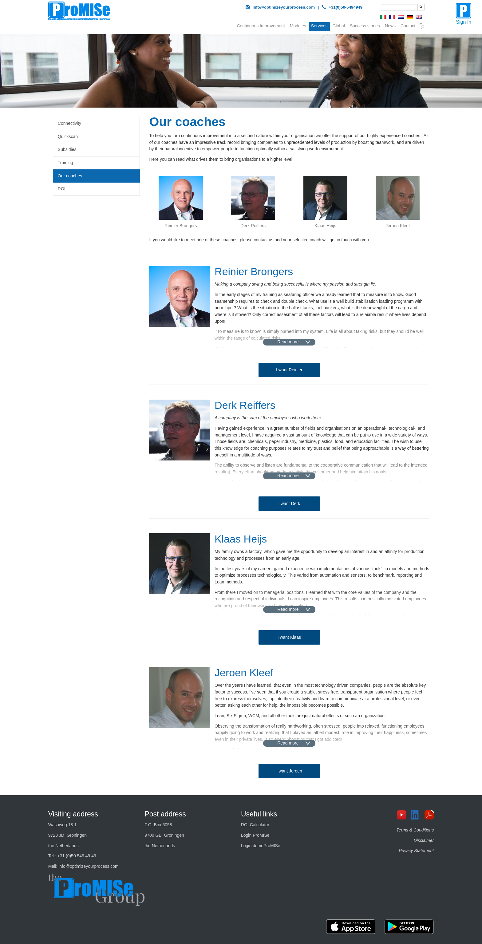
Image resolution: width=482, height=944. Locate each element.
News (390, 25)
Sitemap (422, 26)
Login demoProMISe (260, 845)
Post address (165, 814)
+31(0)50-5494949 (345, 7)
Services (319, 26)
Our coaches (70, 175)
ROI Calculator (255, 824)
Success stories (364, 25)
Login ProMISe (255, 835)
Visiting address (73, 814)
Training (65, 162)
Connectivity (69, 123)
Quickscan (68, 136)
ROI (61, 188)
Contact (408, 25)
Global (338, 25)
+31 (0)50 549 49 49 (76, 855)
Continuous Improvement (260, 25)
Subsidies (67, 149)
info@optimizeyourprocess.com (283, 7)
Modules (298, 25)
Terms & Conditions (415, 829)
